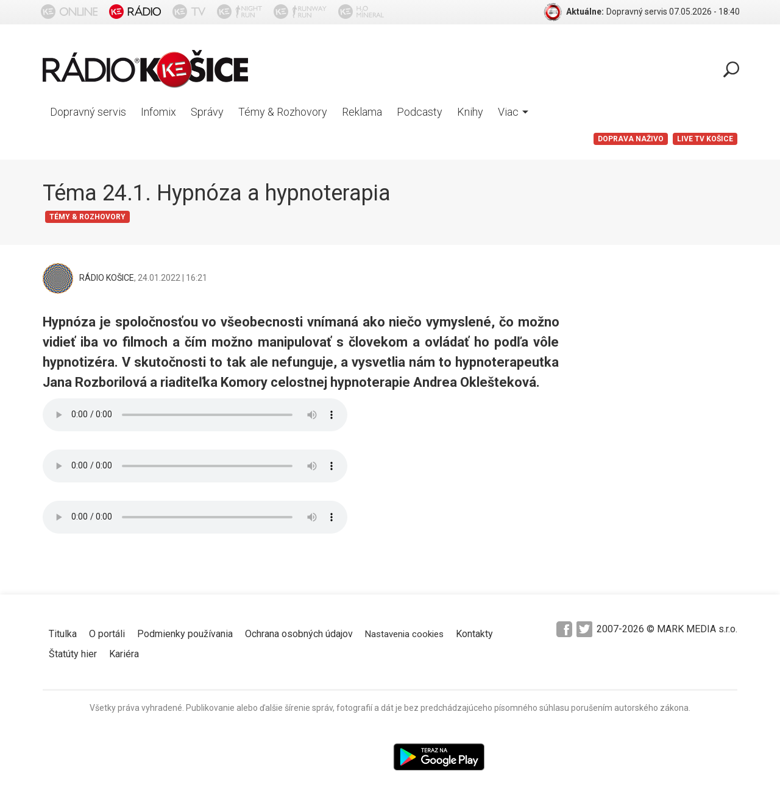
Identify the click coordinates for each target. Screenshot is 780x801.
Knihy (470, 111)
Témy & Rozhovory (282, 111)
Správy (207, 111)
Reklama (362, 111)
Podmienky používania (185, 634)
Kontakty (474, 634)
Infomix (158, 111)
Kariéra (124, 654)
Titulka (63, 634)
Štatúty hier (73, 654)
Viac (513, 111)
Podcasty (419, 111)
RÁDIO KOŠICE (106, 278)
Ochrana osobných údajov (299, 634)
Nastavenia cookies (404, 634)
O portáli (107, 634)
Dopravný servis (88, 111)
